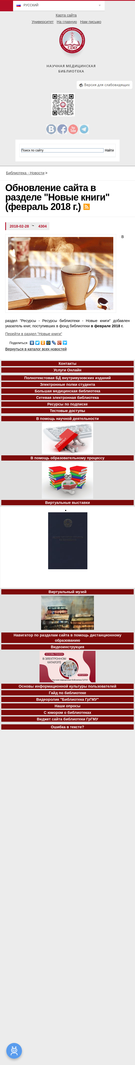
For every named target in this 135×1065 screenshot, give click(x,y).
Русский (31, 5)
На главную (67, 22)
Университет (43, 22)
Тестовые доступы (67, 411)
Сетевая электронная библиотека (67, 398)
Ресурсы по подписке (67, 404)
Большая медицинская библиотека (67, 391)
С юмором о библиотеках (67, 712)
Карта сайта (66, 15)
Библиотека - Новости (25, 173)
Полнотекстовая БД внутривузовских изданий (67, 378)
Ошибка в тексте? (67, 727)
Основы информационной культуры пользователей (67, 686)
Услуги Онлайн (67, 370)
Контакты (67, 363)
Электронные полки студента (67, 384)
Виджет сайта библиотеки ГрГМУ (67, 719)
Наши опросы (67, 706)
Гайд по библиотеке (67, 693)
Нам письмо (90, 22)
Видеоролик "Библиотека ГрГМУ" (67, 699)
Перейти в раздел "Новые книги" (33, 334)
